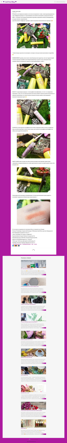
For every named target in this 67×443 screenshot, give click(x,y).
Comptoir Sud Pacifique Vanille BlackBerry (28, 304)
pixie (32, 244)
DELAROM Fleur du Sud (25, 392)
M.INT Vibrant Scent (24, 375)
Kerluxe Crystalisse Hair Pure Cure (27, 339)
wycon (35, 244)
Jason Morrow (38, 441)
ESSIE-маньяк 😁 (24, 428)
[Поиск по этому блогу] (60, 2)
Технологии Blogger (33, 439)
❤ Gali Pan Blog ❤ (9, 2)
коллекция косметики (26, 244)
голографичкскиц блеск (17, 244)
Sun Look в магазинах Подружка (27, 268)
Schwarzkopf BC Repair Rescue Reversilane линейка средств (31, 410)
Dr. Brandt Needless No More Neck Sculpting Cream (30, 286)
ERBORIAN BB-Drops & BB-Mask (26, 357)
